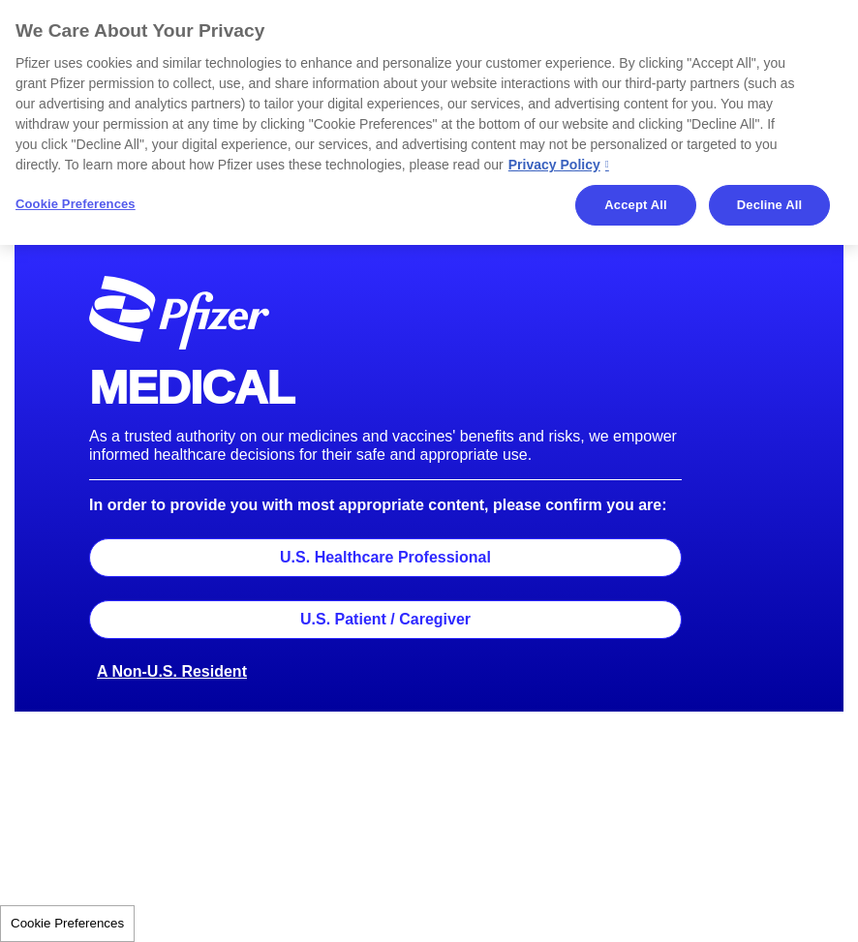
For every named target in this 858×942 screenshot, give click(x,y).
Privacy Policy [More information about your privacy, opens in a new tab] (554, 164)
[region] (429, 122)
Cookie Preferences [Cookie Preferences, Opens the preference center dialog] (75, 204)
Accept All (635, 205)
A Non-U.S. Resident (172, 671)
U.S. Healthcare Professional (385, 557)
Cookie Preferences (67, 923)
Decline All (769, 205)
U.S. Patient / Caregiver (385, 619)
